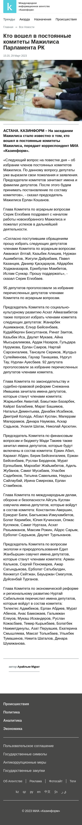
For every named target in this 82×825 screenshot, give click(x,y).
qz (24, 792)
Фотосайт (55, 781)
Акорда (24, 19)
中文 (47, 791)
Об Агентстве (12, 781)
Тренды (9, 19)
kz (17, 792)
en (39, 792)
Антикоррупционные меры (24, 762)
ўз (55, 792)
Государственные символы (25, 754)
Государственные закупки (24, 770)
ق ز (63, 792)
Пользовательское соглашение (28, 746)
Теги (73, 781)
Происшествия (66, 19)
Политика (11, 712)
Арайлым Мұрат (28, 666)
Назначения (42, 19)
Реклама (36, 781)
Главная (8, 27)
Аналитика (12, 720)
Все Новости (26, 27)
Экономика (12, 729)
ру (31, 792)
